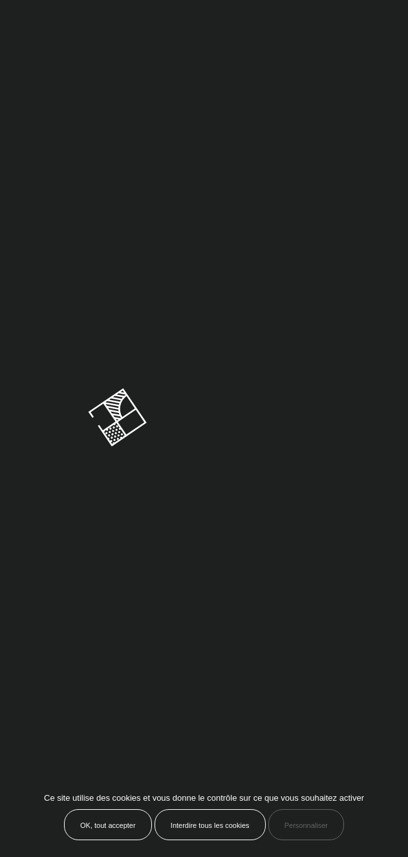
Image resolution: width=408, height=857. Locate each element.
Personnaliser (306, 825)
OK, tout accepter (108, 825)
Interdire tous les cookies (210, 825)
